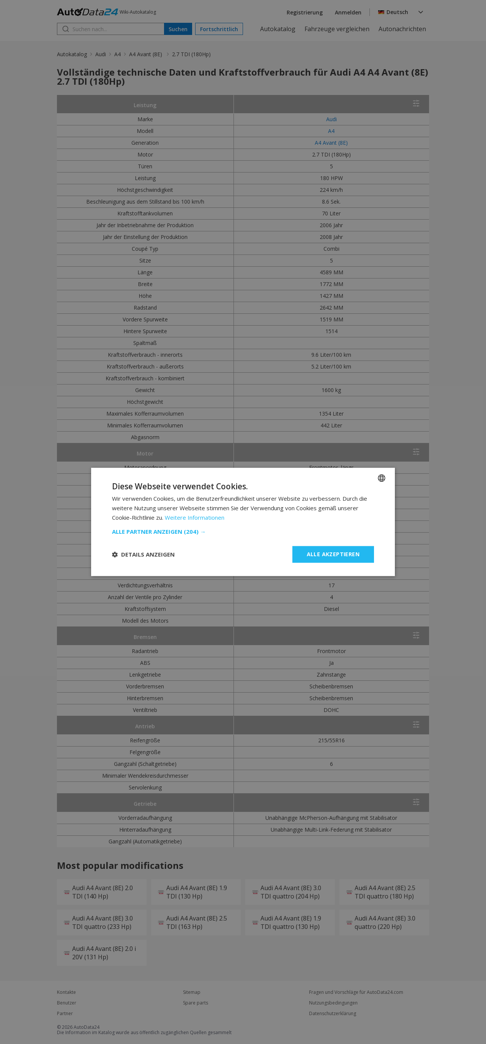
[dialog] (243, 522)
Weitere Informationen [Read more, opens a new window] (194, 517)
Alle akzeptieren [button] (333, 554)
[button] (243, 531)
